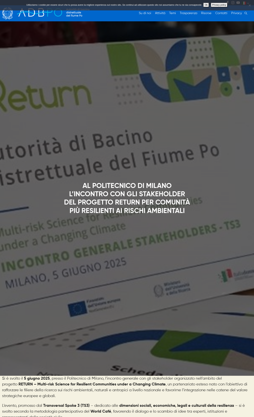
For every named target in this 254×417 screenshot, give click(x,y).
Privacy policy (219, 5)
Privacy (236, 13)
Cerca (246, 13)
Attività (160, 13)
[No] (249, 5)
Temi (172, 13)
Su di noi (145, 13)
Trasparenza (188, 13)
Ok (206, 5)
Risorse (206, 13)
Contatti (221, 13)
